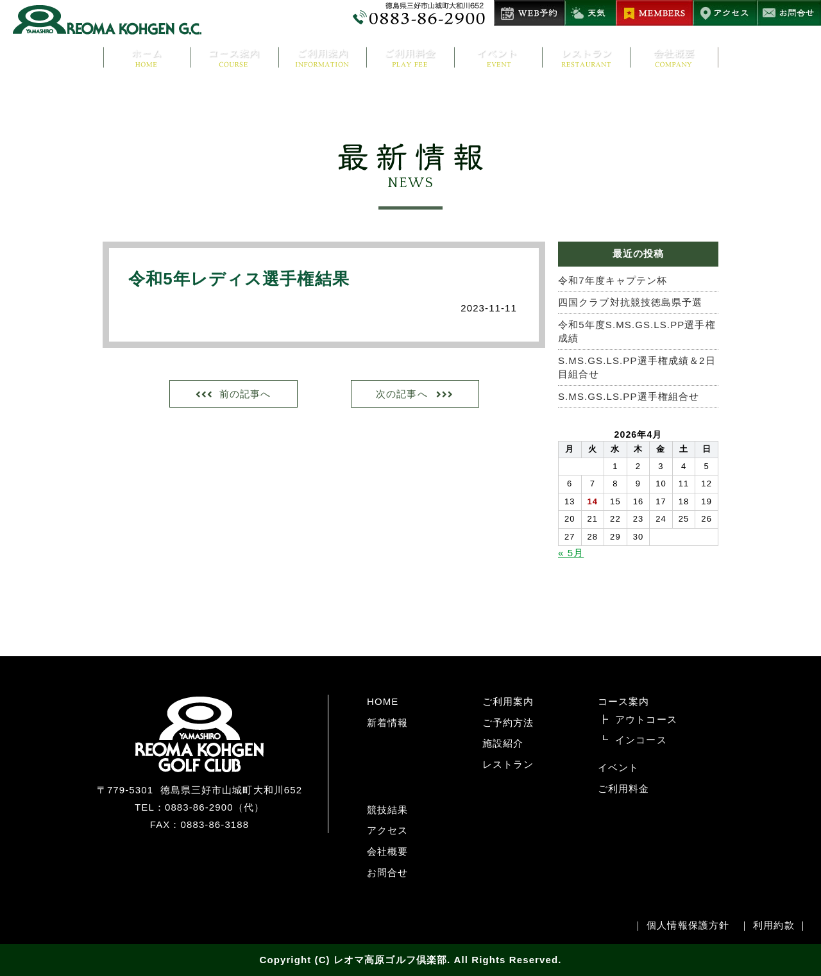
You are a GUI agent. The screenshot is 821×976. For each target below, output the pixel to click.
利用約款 (773, 925)
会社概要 (387, 851)
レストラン (508, 764)
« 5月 (571, 552)
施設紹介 (502, 743)
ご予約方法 (508, 722)
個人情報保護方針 (688, 925)
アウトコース (646, 719)
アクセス (387, 830)
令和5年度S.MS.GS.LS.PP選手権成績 (637, 331)
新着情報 (387, 722)
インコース (641, 739)
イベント (618, 767)
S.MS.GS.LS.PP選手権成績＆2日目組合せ (637, 367)
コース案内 (624, 701)
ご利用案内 (508, 701)
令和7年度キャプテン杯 (612, 280)
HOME (382, 701)
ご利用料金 (624, 788)
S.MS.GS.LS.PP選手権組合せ (628, 396)
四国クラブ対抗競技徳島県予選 (630, 302)
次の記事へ (402, 393)
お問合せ (387, 872)
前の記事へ (245, 393)
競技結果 (387, 809)
